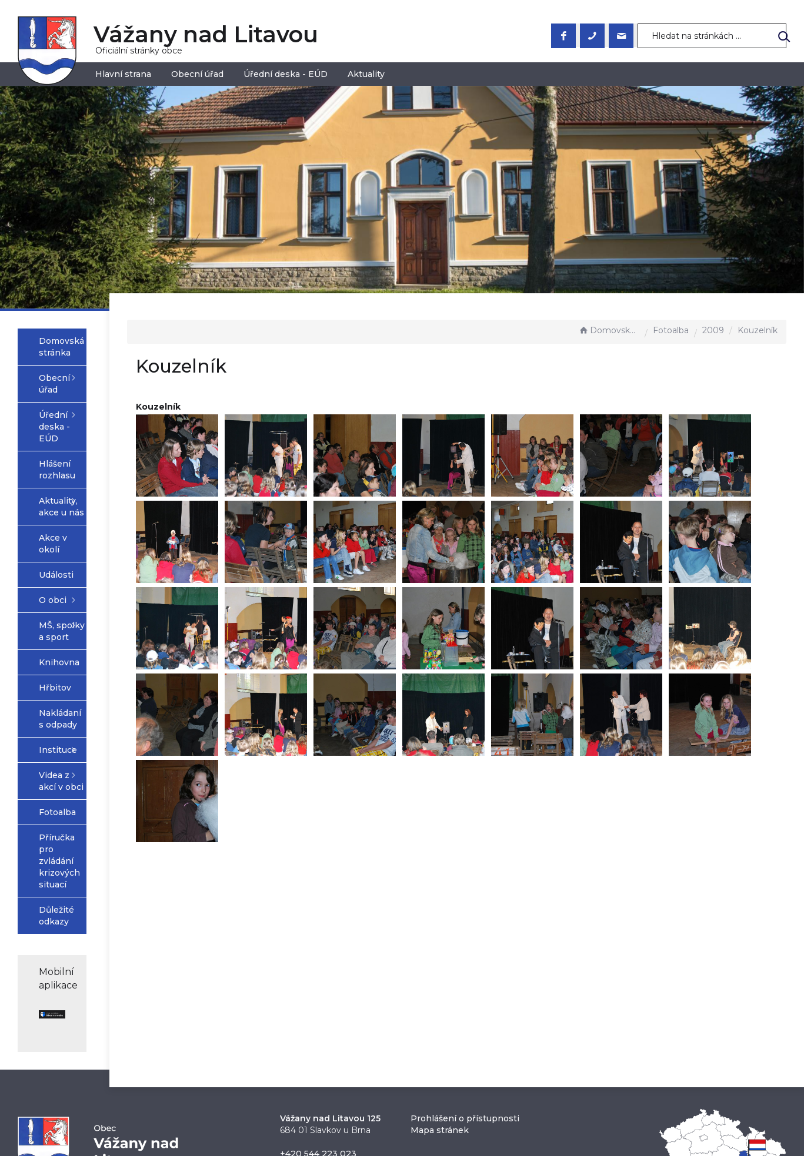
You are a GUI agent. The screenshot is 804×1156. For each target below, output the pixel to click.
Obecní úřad (197, 74)
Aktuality (366, 74)
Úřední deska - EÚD (285, 74)
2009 (713, 330)
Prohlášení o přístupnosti (465, 973)
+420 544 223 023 (318, 1008)
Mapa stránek (440, 985)
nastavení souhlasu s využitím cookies (592, 1112)
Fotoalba (671, 330)
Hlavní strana (123, 74)
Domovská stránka (608, 330)
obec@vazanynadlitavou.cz (337, 1020)
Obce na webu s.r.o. (531, 1098)
